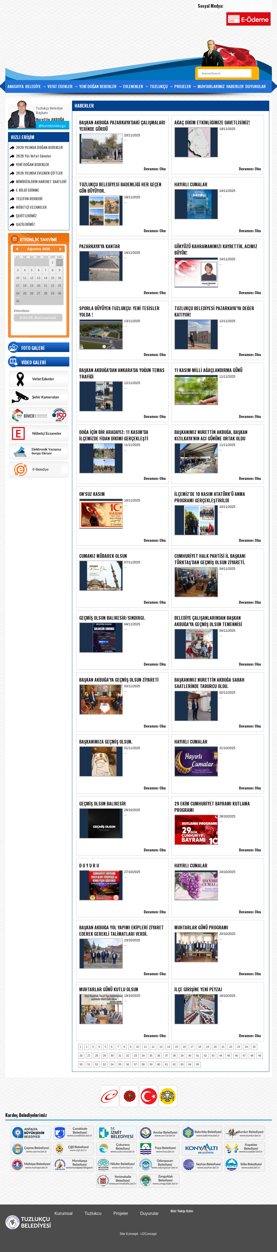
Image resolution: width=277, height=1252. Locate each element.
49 (259, 1055)
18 (24, 285)
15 (52, 277)
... (125, 139)
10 (17, 277)
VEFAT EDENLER (62, 86)
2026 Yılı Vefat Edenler (33, 156)
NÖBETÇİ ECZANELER (31, 207)
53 (104, 1064)
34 (143, 1055)
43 (213, 1055)
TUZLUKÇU (161, 86)
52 (96, 1064)
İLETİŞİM (14, 98)
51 (88, 1064)
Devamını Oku (155, 168)
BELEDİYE (35, 86)
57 (135, 1064)
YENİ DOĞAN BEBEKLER (100, 86)
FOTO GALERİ (33, 348)
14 (45, 277)
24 (17, 293)
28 (45, 293)
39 (181, 1055)
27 (38, 293)
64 (189, 1064)
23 (59, 285)
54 (112, 1064)
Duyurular (149, 1213)
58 (143, 1064)
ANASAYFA (15, 86)
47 (244, 1055)
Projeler (121, 1213)
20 (38, 285)
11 (24, 277)
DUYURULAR (255, 86)
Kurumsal (64, 1213)
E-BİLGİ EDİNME (27, 190)
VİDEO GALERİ (33, 362)
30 (59, 293)
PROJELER (185, 86)
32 (127, 1055)
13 (38, 277)
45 (228, 1055)
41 (197, 1055)
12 (31, 277)
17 (17, 285)
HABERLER (235, 86)
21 (45, 285)
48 (251, 1055)
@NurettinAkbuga (52, 126)
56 (127, 1064)
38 (174, 1055)
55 (119, 1064)
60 (158, 1064)
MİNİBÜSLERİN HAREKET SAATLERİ (41, 181)
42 (205, 1055)
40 (189, 1055)
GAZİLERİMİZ (25, 224)
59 (151, 1064)
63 (181, 1064)
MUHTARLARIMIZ (211, 86)
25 (24, 293)
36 (158, 1055)
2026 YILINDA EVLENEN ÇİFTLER (39, 173)
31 (17, 301)
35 (151, 1055)
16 (59, 277)
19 (31, 285)
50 (81, 1064)
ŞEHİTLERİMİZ (26, 215)
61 (166, 1064)
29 (52, 293)
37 (166, 1055)
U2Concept (148, 1234)
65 (197, 1064)
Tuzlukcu (93, 1213)
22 (52, 285)
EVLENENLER (135, 86)
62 (174, 1064)
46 (236, 1055)
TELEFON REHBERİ (29, 198)
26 (31, 293)
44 (220, 1055)
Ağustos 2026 (38, 249)
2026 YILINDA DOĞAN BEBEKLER (39, 147)
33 (135, 1055)
